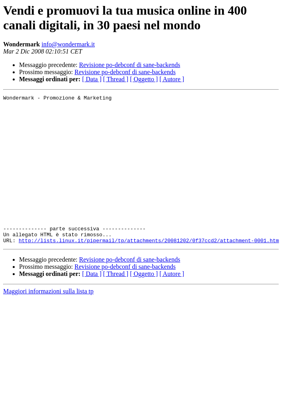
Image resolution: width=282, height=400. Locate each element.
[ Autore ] (171, 79)
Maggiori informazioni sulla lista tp (48, 321)
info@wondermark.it (68, 44)
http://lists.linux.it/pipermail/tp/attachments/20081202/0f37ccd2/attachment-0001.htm (149, 270)
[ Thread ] (116, 79)
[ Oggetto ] (144, 79)
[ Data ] (92, 79)
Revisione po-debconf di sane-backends (129, 64)
